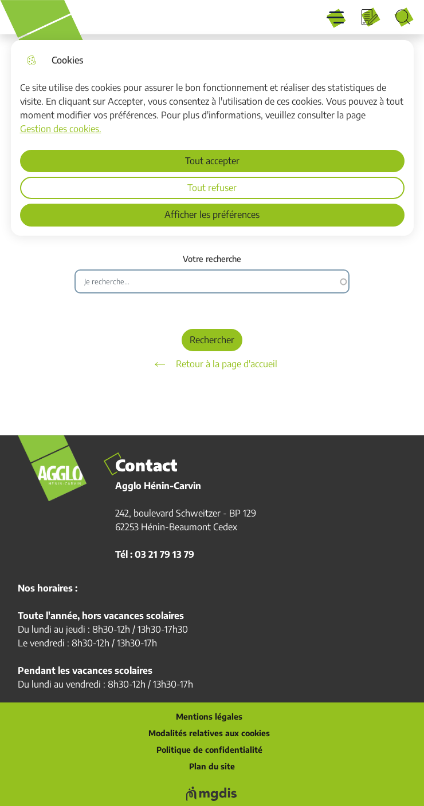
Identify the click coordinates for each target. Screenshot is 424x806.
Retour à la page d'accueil (212, 364)
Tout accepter (212, 160)
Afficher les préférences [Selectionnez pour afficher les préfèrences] (212, 214)
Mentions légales (209, 716)
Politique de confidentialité (209, 750)
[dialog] (212, 138)
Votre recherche (212, 259)
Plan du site (212, 766)
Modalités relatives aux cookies (209, 733)
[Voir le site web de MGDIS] (212, 794)
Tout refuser (212, 187)
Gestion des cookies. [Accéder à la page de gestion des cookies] (60, 128)
